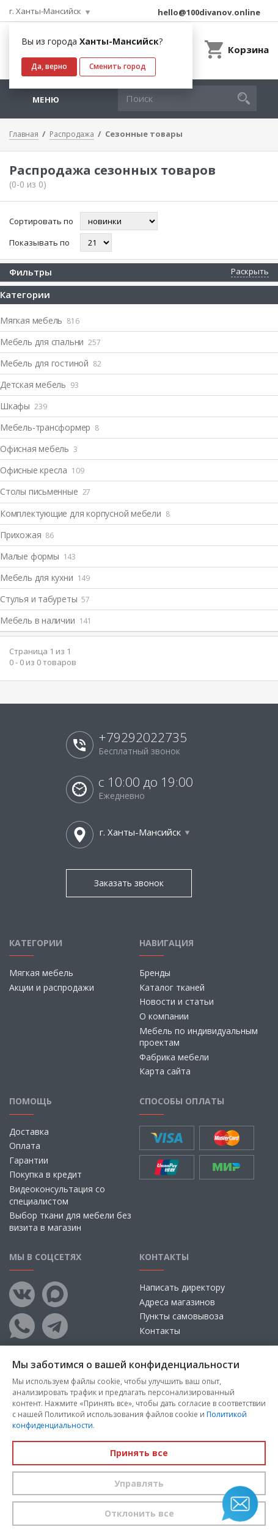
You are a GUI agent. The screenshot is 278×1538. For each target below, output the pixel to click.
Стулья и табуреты (45, 599)
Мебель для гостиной (50, 363)
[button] (244, 98)
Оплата (24, 1145)
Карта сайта (165, 1071)
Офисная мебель (39, 448)
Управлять (139, 1483)
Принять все (139, 1453)
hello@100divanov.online (209, 12)
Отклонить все (139, 1513)
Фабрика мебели (174, 1057)
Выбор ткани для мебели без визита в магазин (70, 1221)
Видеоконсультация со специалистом (57, 1195)
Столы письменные (45, 491)
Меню (45, 99)
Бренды (154, 973)
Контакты (159, 1330)
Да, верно (49, 66)
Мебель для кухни (45, 577)
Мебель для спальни (50, 342)
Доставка (29, 1131)
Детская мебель (39, 384)
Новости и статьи (176, 1001)
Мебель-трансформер (49, 427)
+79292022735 (142, 737)
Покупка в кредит (45, 1174)
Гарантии (28, 1160)
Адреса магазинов (177, 1302)
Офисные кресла (42, 470)
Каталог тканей (172, 987)
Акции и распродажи (51, 987)
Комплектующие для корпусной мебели (85, 513)
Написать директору (182, 1287)
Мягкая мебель (39, 320)
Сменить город (117, 66)
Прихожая (27, 535)
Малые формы (38, 556)
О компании (164, 1016)
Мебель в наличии (46, 620)
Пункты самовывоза (181, 1316)
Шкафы (23, 406)
